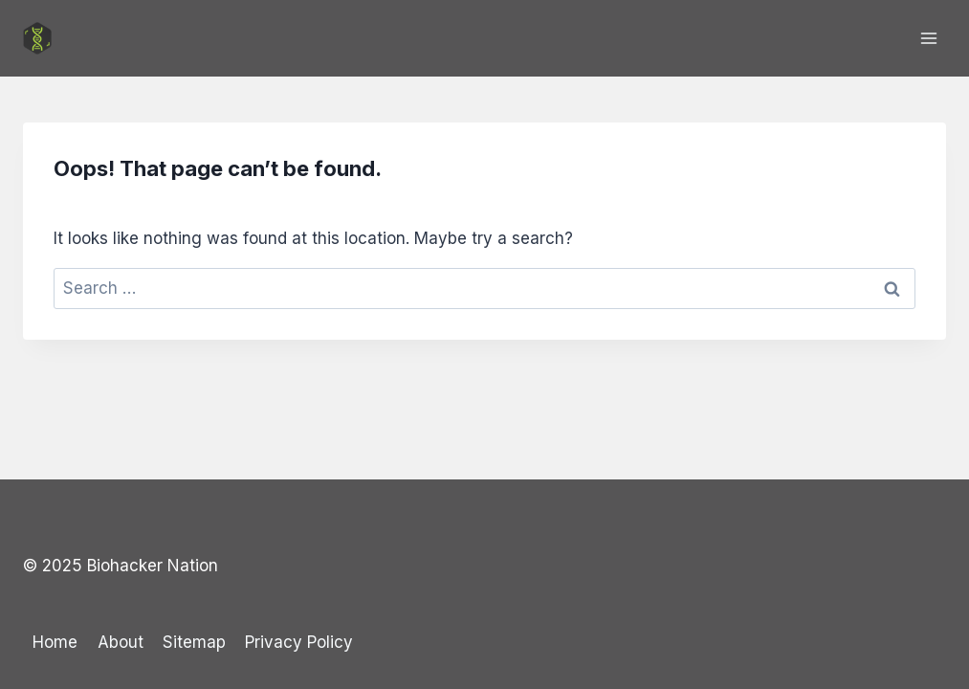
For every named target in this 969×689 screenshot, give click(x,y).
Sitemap (194, 642)
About (120, 642)
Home (55, 642)
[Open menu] (928, 38)
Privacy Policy (299, 642)
